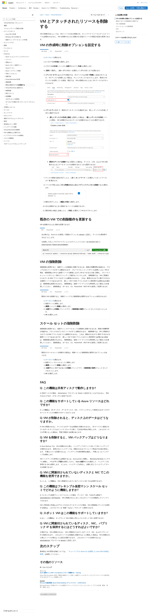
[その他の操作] (108, 14)
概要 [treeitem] (5, 25)
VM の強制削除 (120, 24)
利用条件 (85, 609)
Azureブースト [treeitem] (10, 68)
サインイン (144, 2)
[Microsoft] (3, 2)
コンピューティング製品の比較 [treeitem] (13, 28)
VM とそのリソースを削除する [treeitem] (15, 85)
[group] (75, 254)
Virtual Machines (56, 15)
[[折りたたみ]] (32, 15)
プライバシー (43, 609)
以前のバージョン (17, 609)
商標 (91, 609)
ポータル (48, 57)
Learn (41, 15)
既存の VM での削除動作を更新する (127, 21)
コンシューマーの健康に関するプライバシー (65, 609)
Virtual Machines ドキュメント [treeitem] (13, 23)
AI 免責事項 (6, 609)
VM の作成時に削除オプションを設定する (129, 18)
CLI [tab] (51, 51)
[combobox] (18, 19)
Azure (47, 15)
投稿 (35, 609)
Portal (121, 8)
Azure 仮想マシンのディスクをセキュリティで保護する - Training (60, 573)
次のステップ (120, 31)
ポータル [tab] (44, 51)
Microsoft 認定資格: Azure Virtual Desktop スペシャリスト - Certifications (63, 583)
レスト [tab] (66, 51)
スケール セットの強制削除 (124, 26)
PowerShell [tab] (58, 51)
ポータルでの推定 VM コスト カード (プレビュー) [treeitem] (20, 103)
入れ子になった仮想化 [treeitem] (12, 99)
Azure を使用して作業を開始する (136, 8)
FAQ (117, 29)
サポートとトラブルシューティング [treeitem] (15, 144)
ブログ (28, 609)
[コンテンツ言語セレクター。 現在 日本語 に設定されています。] (6, 604)
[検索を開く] (138, 2)
